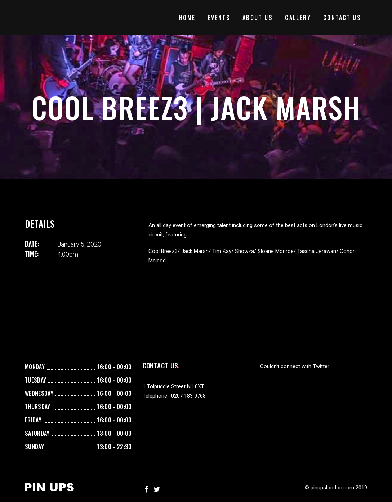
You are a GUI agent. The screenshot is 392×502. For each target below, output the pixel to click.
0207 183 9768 (188, 396)
